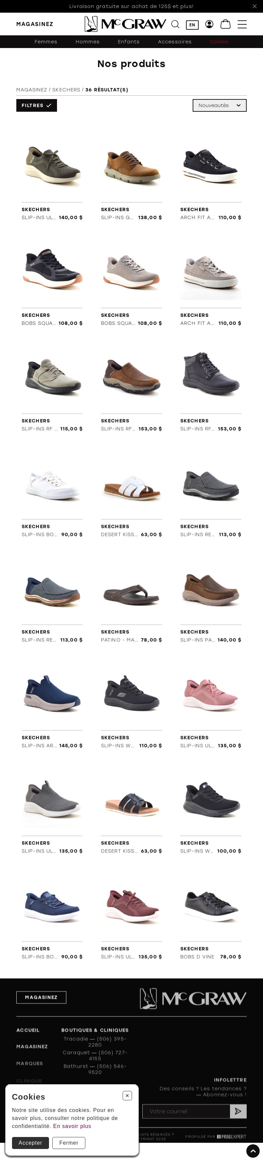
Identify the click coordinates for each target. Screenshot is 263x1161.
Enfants (129, 42)
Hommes (88, 42)
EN (192, 25)
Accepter (30, 1143)
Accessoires (175, 42)
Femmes (46, 42)
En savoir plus (72, 1126)
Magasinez (31, 91)
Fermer (69, 1143)
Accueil (28, 1040)
